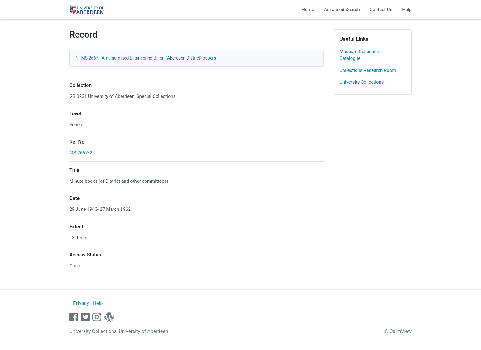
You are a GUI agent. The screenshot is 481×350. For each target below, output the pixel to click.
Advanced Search (342, 9)
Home (308, 9)
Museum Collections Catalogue (360, 55)
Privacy (81, 303)
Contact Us (381, 9)
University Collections (361, 82)
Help (407, 9)
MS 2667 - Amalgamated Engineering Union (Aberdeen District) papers (148, 58)
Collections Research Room (367, 70)
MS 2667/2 (80, 153)
